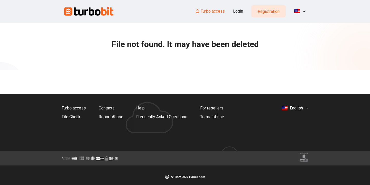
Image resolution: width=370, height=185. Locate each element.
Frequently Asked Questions (161, 116)
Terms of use (212, 116)
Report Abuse (111, 116)
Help (140, 108)
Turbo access (210, 11)
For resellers (211, 108)
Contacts (107, 108)
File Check (71, 116)
